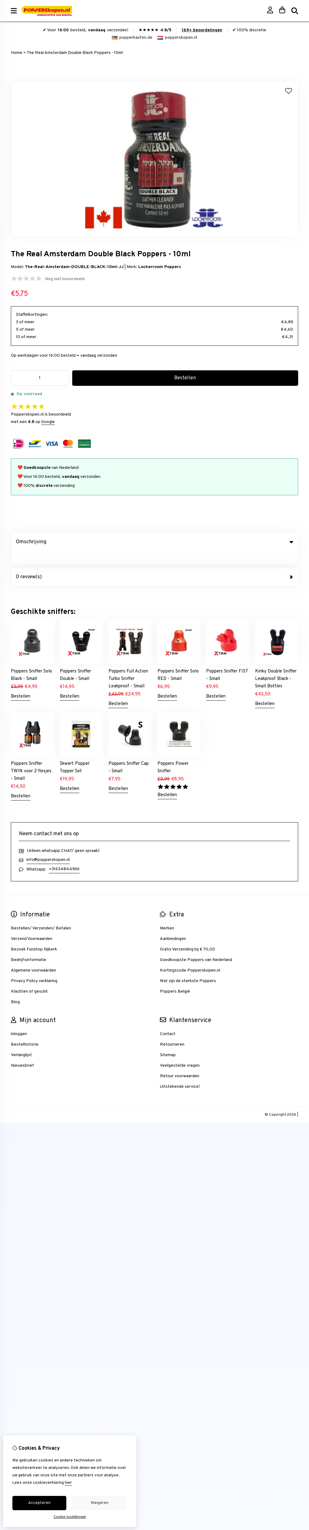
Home (16, 52)
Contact (167, 1021)
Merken (167, 915)
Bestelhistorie (24, 1031)
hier (68, 1482)
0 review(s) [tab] (154, 564)
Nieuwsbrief (22, 1053)
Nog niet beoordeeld (65, 279)
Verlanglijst (21, 1042)
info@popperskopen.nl (48, 847)
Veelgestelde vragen (180, 1053)
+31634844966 (64, 856)
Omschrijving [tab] (154, 542)
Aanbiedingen (173, 926)
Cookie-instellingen (70, 1517)
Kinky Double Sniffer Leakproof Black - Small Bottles (276, 666)
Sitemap (168, 1042)
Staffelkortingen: (32, 314)
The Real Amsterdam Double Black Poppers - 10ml (75, 52)
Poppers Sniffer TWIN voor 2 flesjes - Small (31, 758)
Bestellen (20, 684)
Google (48, 422)
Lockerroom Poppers (159, 267)
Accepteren (39, 1503)
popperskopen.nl (177, 37)
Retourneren (172, 1031)
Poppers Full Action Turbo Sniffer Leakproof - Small (128, 666)
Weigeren (99, 1503)
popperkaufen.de (132, 37)
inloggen (19, 1021)
